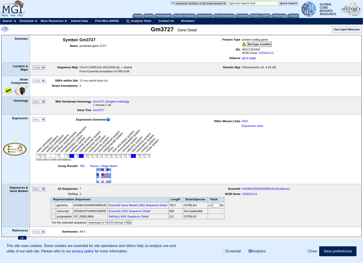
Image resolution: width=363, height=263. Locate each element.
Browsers (188, 21)
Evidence (283, 188)
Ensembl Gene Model (123, 205)
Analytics (257, 251)
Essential (232, 251)
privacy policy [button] (83, 251)
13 (81, 80)
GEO (245, 121)
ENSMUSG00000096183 (258, 188)
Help (12, 15)
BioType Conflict (259, 44)
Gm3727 (98, 110)
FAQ (20, 15)
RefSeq (113, 216)
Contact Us (166, 21)
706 (81, 166)
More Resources (52, 21)
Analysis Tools (138, 21)
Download (26, 21)
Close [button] (312, 251)
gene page (249, 58)
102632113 (266, 53)
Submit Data (79, 21)
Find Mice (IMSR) (107, 21)
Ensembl (114, 211)
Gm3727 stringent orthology (111, 101)
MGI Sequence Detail (153, 205)
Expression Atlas (252, 126)
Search (7, 21)
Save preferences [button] (338, 251)
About (5, 15)
